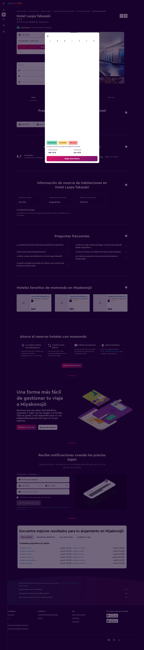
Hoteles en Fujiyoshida (31, 560)
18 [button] (42, 71)
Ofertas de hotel (25, 11)
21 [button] (58, 71)
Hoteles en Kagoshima (31, 551)
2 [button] (68, 55)
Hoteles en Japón (49, 11)
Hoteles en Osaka (82, 548)
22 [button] (63, 71)
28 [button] (58, 76)
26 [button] (47, 76)
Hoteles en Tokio (29, 548)
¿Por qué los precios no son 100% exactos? (76, 597)
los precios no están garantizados (72, 583)
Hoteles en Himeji (29, 563)
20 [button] (53, 71)
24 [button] (37, 76)
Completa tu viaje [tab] (87, 537)
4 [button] (42, 60)
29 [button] (63, 76)
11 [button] (42, 65)
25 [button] (42, 76)
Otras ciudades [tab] (30, 537)
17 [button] (37, 71)
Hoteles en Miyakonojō (87, 11)
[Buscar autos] (4, 19)
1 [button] (80, 55)
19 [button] (47, 71)
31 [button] (37, 81)
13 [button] (53, 65)
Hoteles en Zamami (82, 563)
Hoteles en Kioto (29, 554)
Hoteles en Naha (82, 551)
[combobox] (48, 479)
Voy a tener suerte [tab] (70, 537)
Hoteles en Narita (82, 560)
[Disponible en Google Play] (116, 616)
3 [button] (37, 60)
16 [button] (68, 65)
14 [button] (58, 65)
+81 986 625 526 (26, 24)
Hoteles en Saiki (81, 554)
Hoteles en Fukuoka (30, 557)
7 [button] (57, 60)
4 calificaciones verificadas (44, 27)
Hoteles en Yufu (81, 557)
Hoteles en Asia (37, 11)
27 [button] (53, 76)
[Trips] (4, 25)
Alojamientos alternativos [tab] (49, 537)
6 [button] (52, 60)
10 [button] (37, 65)
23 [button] (68, 71)
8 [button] (63, 60)
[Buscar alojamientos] (4, 14)
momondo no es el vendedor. (76, 589)
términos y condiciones (55, 507)
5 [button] (47, 60)
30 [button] (68, 76)
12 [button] (47, 65)
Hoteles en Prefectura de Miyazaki (67, 11)
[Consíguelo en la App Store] (116, 621)
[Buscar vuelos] (4, 10)
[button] (3, 3)
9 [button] (68, 60)
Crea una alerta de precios (114, 351)
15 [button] (63, 65)
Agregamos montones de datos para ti (76, 593)
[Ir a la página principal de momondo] (15, 3)
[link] (76, 365)
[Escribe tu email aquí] (49, 491)
